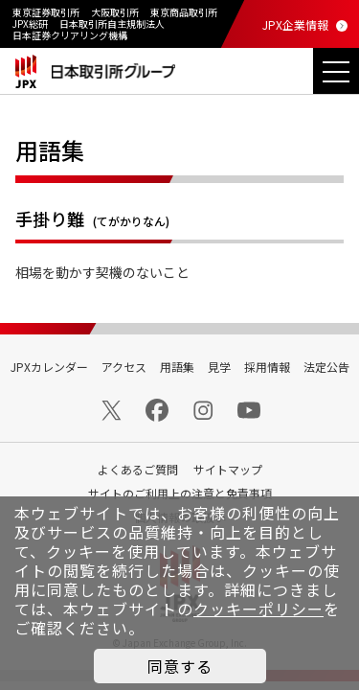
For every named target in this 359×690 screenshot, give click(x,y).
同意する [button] (180, 666)
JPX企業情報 (295, 24)
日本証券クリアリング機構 (69, 35)
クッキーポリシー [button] (258, 608)
